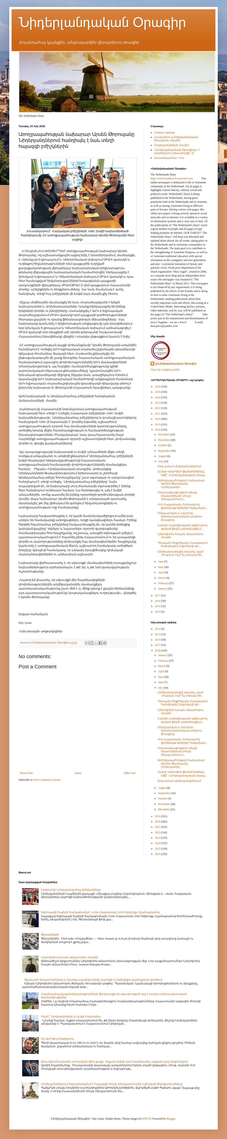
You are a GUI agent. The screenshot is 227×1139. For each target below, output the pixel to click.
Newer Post (26, 773)
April (161, 572)
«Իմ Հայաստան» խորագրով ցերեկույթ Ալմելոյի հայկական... (183, 506)
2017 (158, 595)
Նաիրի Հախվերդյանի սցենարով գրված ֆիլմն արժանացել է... (182, 527)
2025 (158, 391)
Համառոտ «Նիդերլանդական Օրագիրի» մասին (176, 138)
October (163, 445)
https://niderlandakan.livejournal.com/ (172, 178)
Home (78, 773)
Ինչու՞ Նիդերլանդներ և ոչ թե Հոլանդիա (71, 1016)
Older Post (130, 773)
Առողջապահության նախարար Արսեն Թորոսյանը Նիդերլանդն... (181, 484)
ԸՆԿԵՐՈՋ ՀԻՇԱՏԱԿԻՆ (57, 1039)
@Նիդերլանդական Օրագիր (176, 363)
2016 (158, 600)
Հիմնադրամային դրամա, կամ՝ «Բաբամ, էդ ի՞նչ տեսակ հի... (181, 553)
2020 (158, 419)
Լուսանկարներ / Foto (169, 158)
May (161, 567)
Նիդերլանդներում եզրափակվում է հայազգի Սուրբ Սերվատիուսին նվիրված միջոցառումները (112, 1084)
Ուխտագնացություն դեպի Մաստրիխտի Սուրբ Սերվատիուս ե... (177, 496)
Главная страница (164, 132)
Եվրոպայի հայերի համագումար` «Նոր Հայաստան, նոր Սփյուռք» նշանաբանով (100, 912)
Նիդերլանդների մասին (171, 145)
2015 (158, 606)
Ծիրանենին (50, 934)
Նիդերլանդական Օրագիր (102, 22)
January (162, 588)
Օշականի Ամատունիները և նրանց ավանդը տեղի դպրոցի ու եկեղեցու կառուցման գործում (93, 979)
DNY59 (146, 1118)
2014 (158, 611)
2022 (158, 408)
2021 (158, 413)
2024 (158, 397)
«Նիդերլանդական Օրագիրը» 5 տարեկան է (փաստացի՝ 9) (177, 151)
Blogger (171, 1118)
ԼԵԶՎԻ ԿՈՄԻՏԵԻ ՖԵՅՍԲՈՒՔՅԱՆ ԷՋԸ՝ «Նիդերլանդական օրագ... (182, 473)
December (164, 434)
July (161, 461)
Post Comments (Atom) (47, 779)
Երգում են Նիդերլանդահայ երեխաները (71, 889)
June (161, 561)
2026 (158, 386)
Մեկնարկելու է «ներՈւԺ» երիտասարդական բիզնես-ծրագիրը (180, 517)
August (162, 456)
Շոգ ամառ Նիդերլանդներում (179, 466)
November (164, 440)
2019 (158, 424)
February (163, 583)
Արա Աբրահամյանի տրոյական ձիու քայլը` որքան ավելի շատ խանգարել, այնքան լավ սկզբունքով (114, 1061)
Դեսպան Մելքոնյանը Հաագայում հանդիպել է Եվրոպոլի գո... (183, 544)
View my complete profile (165, 369)
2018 (158, 429)
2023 (158, 402)
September (164, 450)
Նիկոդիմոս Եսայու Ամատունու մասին (69, 957)
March (162, 578)
